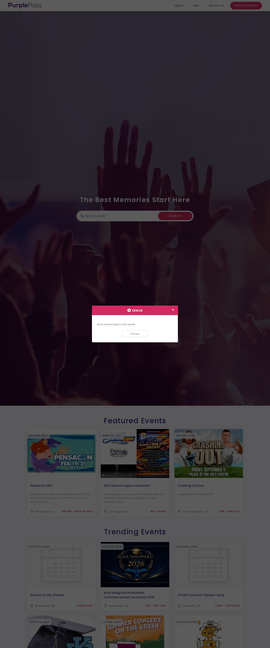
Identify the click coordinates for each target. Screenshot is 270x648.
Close (135, 333)
